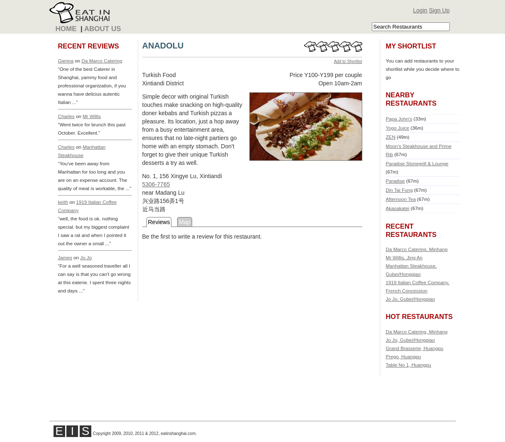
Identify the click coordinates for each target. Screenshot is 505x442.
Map (184, 222)
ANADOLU (163, 45)
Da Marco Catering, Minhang (417, 249)
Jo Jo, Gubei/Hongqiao (410, 299)
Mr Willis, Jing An (404, 257)
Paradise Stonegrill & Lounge (417, 163)
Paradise (395, 181)
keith (63, 202)
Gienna (66, 60)
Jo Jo (86, 257)
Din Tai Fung (399, 190)
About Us (102, 29)
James (65, 257)
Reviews (159, 222)
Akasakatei (398, 208)
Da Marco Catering (102, 60)
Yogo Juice (398, 127)
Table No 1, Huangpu (409, 364)
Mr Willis (92, 116)
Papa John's (399, 118)
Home (66, 29)
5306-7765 (156, 184)
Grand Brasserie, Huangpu (415, 348)
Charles (66, 116)
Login (420, 10)
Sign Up (439, 10)
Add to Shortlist (348, 61)
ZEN (390, 137)
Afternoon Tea (401, 199)
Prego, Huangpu (403, 356)
